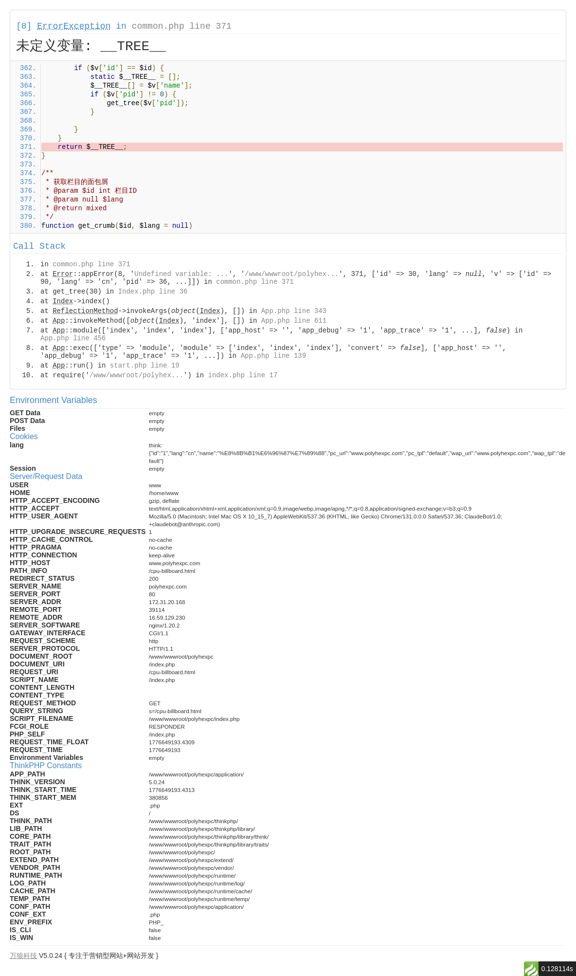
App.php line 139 (273, 356)
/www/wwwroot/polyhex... (292, 274)
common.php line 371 (182, 26)
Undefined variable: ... (181, 274)
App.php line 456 (73, 338)
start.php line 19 (145, 365)
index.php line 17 (242, 375)
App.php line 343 (293, 311)
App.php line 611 (293, 321)
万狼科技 (23, 955)
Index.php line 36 (153, 291)
